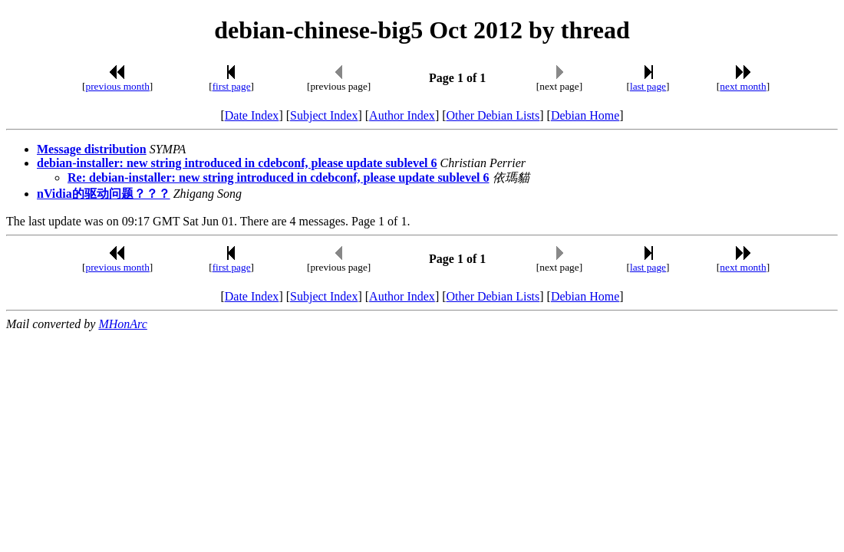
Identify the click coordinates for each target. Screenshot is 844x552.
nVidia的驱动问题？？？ (103, 193)
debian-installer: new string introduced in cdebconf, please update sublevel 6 (237, 162)
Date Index (252, 115)
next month (743, 86)
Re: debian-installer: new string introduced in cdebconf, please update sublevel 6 (279, 177)
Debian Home (585, 115)
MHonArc (122, 323)
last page (648, 86)
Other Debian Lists (493, 115)
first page (232, 86)
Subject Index (324, 115)
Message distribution (92, 149)
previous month (118, 86)
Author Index (402, 115)
